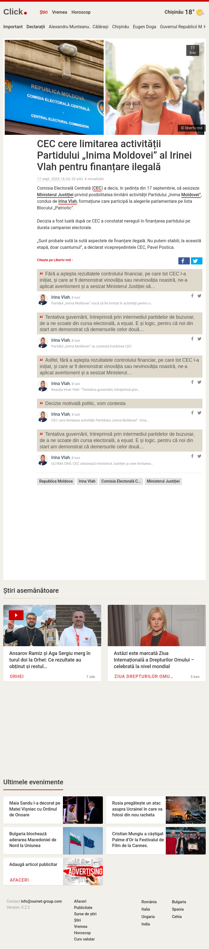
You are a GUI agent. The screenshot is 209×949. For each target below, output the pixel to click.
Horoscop (81, 12)
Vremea (59, 12)
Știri (44, 12)
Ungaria (148, 916)
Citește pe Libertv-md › (54, 260)
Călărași (100, 26)
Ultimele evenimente (33, 782)
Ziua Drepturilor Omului (144, 676)
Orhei (17, 676)
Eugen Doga (144, 26)
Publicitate (83, 907)
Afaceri (19, 880)
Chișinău (174, 12)
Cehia (177, 916)
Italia (145, 909)
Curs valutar (84, 939)
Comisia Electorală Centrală (122, 481)
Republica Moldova (56, 481)
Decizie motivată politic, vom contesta (82, 404)
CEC (97, 188)
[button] (184, 260)
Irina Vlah (67, 201)
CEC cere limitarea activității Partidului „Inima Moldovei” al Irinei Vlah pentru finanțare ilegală (114, 155)
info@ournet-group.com (41, 901)
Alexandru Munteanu (69, 26)
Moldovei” (191, 194)
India (145, 924)
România (148, 902)
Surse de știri (85, 914)
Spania (178, 909)
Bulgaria (179, 902)
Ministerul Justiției (55, 194)
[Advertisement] (119, 528)
